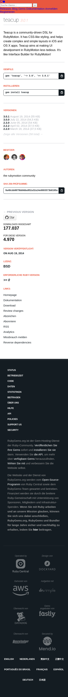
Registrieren (7, 11)
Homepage (10, 294)
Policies (12, 419)
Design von (48, 556)
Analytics (8, 331)
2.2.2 (6, 125)
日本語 (42, 680)
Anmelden (51, 8)
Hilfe (10, 408)
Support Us (14, 424)
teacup (11, 20)
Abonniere (9, 321)
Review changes (13, 310)
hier (35, 529)
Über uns (13, 402)
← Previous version (18, 211)
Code (10, 381)
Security (12, 430)
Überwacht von (21, 608)
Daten (11, 386)
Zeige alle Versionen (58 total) (21, 134)
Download (9, 305)
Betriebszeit (15, 375)
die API (38, 454)
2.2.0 (6, 128)
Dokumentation (35, 8)
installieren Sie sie (45, 449)
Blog (15, 8)
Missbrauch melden (15, 337)
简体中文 (45, 659)
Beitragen (13, 397)
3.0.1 (6, 116)
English (9, 659)
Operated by (22, 557)
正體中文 (59, 659)
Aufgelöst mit (48, 581)
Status (11, 370)
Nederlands (27, 659)
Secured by (48, 634)
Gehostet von (21, 581)
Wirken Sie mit (16, 463)
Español (58, 669)
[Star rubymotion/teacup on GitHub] (9, 217)
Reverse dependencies (17, 342)
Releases (5, 8)
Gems (22, 8)
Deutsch (27, 680)
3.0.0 (6, 119)
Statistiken (14, 392)
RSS (6, 326)
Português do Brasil (17, 669)
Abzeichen (9, 316)
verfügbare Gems (24, 458)
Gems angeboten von (47, 607)
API (9, 413)
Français (42, 669)
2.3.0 (6, 122)
